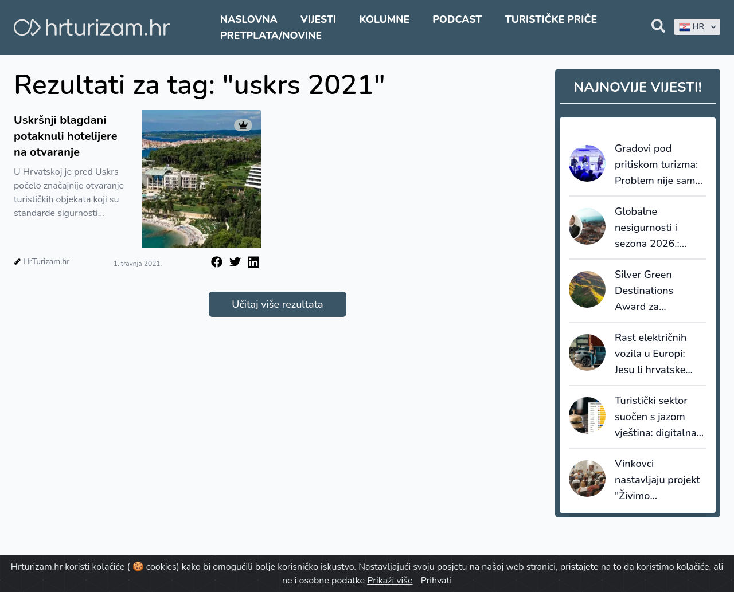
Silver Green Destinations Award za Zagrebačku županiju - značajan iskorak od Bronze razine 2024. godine (659, 291)
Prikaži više (389, 580)
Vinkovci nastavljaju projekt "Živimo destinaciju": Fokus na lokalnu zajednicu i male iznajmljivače (658, 480)
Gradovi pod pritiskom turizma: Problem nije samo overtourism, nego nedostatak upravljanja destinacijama (658, 165)
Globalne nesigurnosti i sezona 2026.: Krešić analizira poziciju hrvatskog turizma (656, 228)
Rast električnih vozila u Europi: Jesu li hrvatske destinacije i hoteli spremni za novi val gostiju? (659, 354)
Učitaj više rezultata (277, 304)
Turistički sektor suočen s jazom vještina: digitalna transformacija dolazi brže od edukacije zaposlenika (656, 417)
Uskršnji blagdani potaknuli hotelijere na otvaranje (66, 136)
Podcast (457, 19)
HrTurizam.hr (46, 261)
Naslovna (249, 19)
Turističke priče (551, 19)
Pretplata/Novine (271, 35)
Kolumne (384, 19)
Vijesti (318, 19)
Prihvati (436, 580)
